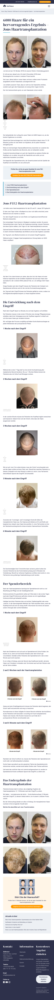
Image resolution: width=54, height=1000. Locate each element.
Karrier (22, 962)
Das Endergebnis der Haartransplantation (20, 192)
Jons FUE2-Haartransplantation (17, 185)
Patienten (10, 11)
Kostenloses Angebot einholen (43, 979)
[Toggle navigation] (49, 6)
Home (2, 11)
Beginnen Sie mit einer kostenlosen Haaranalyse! (27, 906)
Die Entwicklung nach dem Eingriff (18, 187)
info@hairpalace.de (9, 975)
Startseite (23, 952)
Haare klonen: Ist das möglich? (12, 927)
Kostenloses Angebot (45, 1)
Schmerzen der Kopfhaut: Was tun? (13, 924)
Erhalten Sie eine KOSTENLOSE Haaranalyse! (27, 175)
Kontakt (22, 966)
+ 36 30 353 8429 (8, 966)
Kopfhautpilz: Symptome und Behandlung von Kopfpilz (18, 922)
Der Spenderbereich (13, 190)
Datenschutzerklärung (26, 959)
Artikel (22, 955)
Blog (6, 11)
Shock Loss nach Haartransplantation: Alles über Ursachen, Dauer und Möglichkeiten (25, 929)
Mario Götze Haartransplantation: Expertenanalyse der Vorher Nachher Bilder (24, 919)
